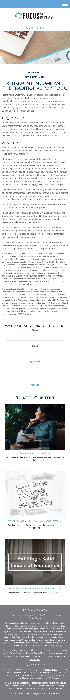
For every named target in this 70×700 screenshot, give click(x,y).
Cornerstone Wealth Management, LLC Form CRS (35, 693)
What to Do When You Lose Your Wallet (35, 521)
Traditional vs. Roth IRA (35, 453)
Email (35, 346)
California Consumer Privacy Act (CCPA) (25, 653)
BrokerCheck (35, 618)
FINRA (48, 669)
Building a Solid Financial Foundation (35, 588)
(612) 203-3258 (35, 28)
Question (35, 361)
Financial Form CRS (37, 610)
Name (35, 330)
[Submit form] (35, 385)
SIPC (54, 669)
